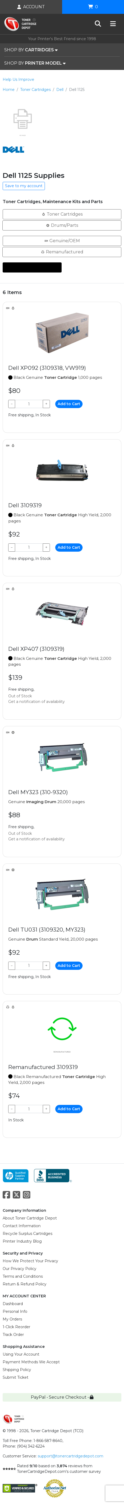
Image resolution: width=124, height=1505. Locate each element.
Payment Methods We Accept (31, 1362)
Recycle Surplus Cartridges (27, 1233)
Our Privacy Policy (19, 1268)
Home (9, 89)
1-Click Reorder (16, 1326)
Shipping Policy (17, 1369)
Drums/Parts (62, 225)
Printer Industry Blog (22, 1241)
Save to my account (23, 185)
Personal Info (15, 1311)
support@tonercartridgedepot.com (70, 1456)
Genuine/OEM (62, 240)
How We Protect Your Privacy (30, 1261)
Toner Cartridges (35, 89)
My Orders (12, 1319)
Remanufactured (62, 251)
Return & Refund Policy (24, 1284)
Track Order (13, 1334)
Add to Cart (69, 403)
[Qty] (29, 404)
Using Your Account (21, 1354)
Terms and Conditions (23, 1276)
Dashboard (13, 1303)
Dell (59, 89)
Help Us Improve (18, 79)
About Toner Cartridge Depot (30, 1218)
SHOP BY (31, 50)
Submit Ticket (15, 1377)
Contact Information (22, 1225)
